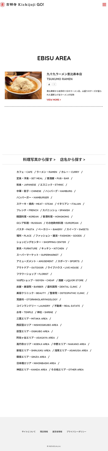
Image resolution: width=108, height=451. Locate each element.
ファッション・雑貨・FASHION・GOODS (58, 235)
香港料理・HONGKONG (56, 216)
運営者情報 (57, 431)
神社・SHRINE (45, 312)
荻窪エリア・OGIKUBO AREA (33, 331)
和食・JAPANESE (26, 184)
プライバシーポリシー (76, 431)
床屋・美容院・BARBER (30, 286)
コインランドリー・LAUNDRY (33, 305)
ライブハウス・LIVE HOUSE (63, 267)
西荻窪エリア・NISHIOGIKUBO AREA (37, 324)
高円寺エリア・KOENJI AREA (33, 344)
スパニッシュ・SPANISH (56, 210)
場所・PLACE (24, 235)
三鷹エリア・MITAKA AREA (32, 318)
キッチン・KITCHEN (52, 248)
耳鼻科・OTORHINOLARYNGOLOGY (37, 299)
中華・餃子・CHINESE (29, 191)
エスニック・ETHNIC (52, 184)
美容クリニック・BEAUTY (31, 293)
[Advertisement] (54, 27)
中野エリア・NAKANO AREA (69, 344)
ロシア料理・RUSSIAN (29, 222)
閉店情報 (44, 431)
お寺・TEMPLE (25, 312)
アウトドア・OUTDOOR (30, 267)
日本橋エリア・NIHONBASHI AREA (36, 363)
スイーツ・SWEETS (77, 229)
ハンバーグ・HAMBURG (58, 191)
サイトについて (29, 431)
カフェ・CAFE (24, 171)
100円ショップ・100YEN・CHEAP (35, 280)
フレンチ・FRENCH (27, 210)
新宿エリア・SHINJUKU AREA (33, 350)
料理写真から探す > (39, 159)
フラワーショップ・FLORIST (33, 273)
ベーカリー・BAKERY (50, 229)
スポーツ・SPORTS (68, 261)
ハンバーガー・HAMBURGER (33, 197)
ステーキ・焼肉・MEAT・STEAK (35, 203)
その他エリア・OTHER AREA (67, 369)
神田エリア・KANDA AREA (32, 369)
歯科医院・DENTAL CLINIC (62, 286)
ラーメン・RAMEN (46, 171)
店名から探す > (72, 159)
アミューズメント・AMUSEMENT (35, 261)
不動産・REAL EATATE (67, 305)
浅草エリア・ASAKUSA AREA (71, 350)
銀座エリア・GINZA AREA (31, 356)
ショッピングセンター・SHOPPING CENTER (41, 242)
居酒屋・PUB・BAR (58, 178)
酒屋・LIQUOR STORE (70, 280)
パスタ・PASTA (25, 229)
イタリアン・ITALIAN (69, 203)
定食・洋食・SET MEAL (30, 178)
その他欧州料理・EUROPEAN (62, 222)
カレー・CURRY (70, 171)
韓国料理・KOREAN (28, 216)
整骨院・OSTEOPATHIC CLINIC (67, 293)
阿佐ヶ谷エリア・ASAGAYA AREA (36, 337)
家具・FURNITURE (27, 248)
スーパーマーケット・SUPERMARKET (38, 254)
